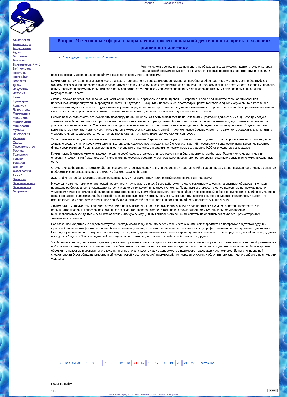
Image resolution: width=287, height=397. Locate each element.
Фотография (22, 171)
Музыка (18, 130)
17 (156, 362)
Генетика (19, 72)
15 (142, 362)
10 (106, 362)
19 (171, 362)
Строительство (24, 146)
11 (113, 362)
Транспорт (20, 154)
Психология (21, 134)
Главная (148, 3)
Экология (19, 179)
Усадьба (19, 162)
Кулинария (21, 101)
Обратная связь (173, 3)
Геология (19, 80)
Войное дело (22, 68)
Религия (19, 138)
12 (121, 362)
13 (128, 362)
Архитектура (22, 44)
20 (178, 362)
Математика (21, 113)
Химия (17, 175)
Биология (20, 56)
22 (192, 362)
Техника (18, 150)
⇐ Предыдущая (69, 57)
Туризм (18, 158)
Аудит (17, 52)
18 (164, 362)
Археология (21, 39)
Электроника (22, 187)
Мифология (21, 126)
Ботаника (19, 60)
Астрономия (22, 48)
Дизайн (18, 85)
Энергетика (21, 191)
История (19, 93)
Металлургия (22, 121)
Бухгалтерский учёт (27, 64)
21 (185, 362)
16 (149, 362)
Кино (16, 97)
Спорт (17, 142)
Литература (21, 109)
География (20, 76)
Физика (18, 167)
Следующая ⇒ (111, 57)
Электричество (24, 183)
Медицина (20, 117)
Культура (19, 105)
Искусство (20, 89)
